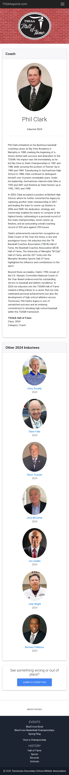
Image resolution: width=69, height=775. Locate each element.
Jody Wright (34, 590)
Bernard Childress (34, 633)
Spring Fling (34, 733)
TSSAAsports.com (14, 4)
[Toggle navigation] (62, 4)
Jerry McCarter (34, 504)
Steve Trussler (34, 461)
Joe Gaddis (34, 547)
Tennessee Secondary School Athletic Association (39, 771)
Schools (34, 761)
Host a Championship (34, 739)
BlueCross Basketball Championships (34, 730)
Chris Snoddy (34, 375)
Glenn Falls (34, 418)
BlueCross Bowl (34, 726)
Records (34, 757)
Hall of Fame (34, 750)
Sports (34, 754)
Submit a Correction (34, 682)
